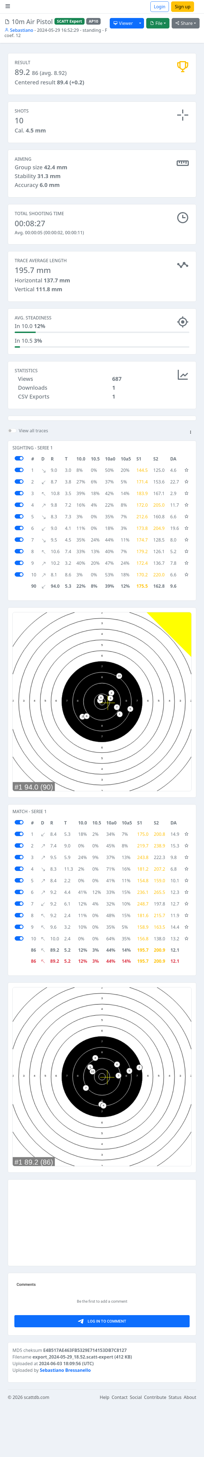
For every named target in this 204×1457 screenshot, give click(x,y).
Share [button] (184, 23)
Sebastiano (18, 30)
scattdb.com (36, 1449)
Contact (120, 1449)
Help (104, 1449)
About (190, 1449)
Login (160, 7)
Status (175, 1449)
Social (136, 1449)
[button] (190, 484)
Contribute (155, 1449)
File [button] (156, 23)
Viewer (123, 23)
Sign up (182, 7)
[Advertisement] (102, 443)
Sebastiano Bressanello (65, 1422)
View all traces (33, 483)
